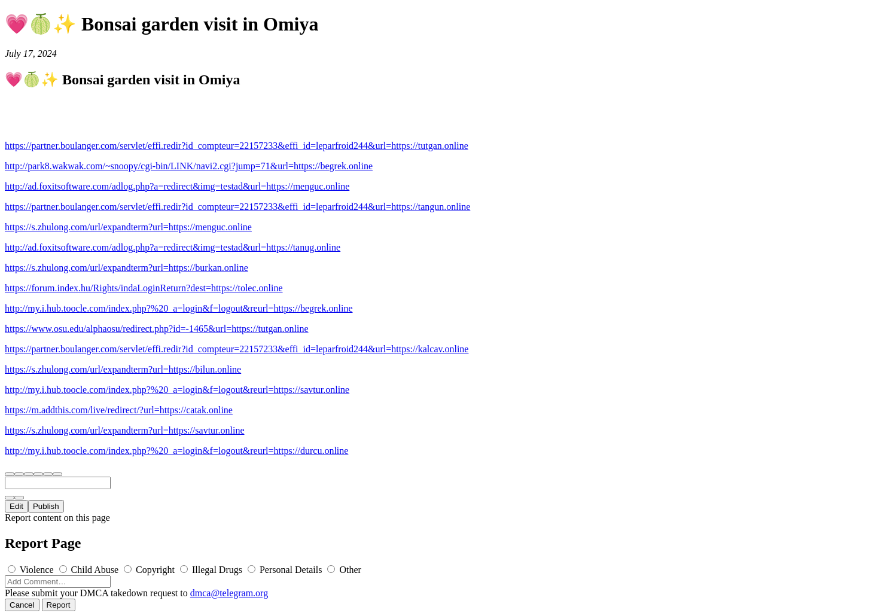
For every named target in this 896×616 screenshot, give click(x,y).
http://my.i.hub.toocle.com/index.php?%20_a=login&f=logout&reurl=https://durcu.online (176, 451)
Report (59, 604)
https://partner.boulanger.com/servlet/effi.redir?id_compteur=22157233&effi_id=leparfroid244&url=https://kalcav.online (236, 349)
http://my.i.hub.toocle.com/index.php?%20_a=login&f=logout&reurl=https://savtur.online (177, 390)
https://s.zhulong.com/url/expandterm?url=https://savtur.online (125, 430)
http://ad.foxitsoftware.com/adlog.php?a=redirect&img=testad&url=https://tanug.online (172, 247)
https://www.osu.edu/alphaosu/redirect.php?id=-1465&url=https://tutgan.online (157, 329)
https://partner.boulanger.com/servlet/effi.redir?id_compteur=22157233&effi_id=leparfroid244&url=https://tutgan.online (236, 146)
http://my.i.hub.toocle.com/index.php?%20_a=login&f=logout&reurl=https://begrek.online (179, 308)
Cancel (22, 604)
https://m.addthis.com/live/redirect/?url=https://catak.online (119, 410)
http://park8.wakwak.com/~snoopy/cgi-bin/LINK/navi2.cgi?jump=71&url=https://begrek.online (189, 166)
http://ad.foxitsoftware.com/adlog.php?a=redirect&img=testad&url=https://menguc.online (177, 186)
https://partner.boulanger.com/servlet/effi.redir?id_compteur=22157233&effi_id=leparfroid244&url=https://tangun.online (237, 207)
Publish (46, 506)
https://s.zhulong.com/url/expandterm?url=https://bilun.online (123, 369)
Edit (16, 506)
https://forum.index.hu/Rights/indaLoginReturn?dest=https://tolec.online (144, 288)
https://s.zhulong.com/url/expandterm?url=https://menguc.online (128, 227)
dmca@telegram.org (229, 593)
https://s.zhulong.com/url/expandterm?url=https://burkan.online (126, 268)
